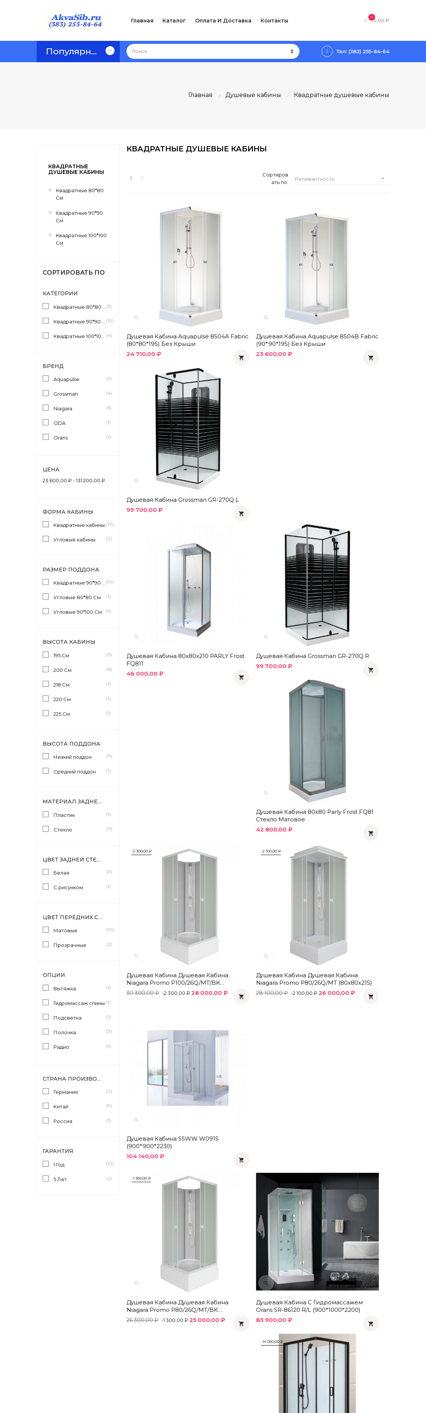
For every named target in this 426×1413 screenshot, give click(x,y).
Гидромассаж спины (80, 1002)
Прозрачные (80, 944)
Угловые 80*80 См (80, 597)
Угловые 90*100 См (80, 611)
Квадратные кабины (80, 524)
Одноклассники (326, 1296)
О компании (201, 1341)
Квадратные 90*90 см (79, 216)
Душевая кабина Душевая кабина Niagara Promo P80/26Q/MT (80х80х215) (255, 548)
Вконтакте (319, 1308)
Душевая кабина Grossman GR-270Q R (256, 424)
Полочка (80, 1032)
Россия (80, 1120)
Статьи (255, 1296)
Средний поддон (80, 771)
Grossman (80, 393)
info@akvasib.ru (56, 1366)
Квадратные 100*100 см (81, 239)
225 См (80, 713)
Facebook (319, 1321)
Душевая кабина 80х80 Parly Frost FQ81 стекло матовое (341, 424)
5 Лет (80, 1178)
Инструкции (261, 1308)
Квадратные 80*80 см (80, 194)
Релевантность (342, 178)
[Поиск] (213, 51)
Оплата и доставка (210, 1296)
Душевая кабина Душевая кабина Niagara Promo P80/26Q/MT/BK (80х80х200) (166, 680)
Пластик (80, 814)
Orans (80, 437)
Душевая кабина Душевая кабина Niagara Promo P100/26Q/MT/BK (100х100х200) (166, 548)
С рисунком (80, 887)
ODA (80, 422)
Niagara (80, 408)
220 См (80, 698)
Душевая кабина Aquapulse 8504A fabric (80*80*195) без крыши (168, 300)
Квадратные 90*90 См (80, 582)
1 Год (80, 1164)
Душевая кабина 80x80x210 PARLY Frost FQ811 (168, 424)
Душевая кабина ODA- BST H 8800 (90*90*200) (346, 680)
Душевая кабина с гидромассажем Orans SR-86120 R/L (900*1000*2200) (255, 680)
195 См (80, 655)
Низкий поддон (80, 756)
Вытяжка (80, 988)
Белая (80, 872)
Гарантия (198, 1329)
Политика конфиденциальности (213, 1312)
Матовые (80, 930)
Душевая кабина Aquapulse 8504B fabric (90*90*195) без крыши (257, 300)
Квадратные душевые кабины (76, 169)
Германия (80, 1091)
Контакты (198, 1354)
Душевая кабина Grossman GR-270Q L (346, 300)
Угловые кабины (80, 539)
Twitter (314, 1334)
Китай (80, 1106)
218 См (80, 684)
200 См (80, 669)
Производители (266, 1321)
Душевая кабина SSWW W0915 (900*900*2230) (341, 548)
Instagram (318, 1347)
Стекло (80, 829)
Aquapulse (80, 378)
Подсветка (80, 1017)
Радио (80, 1046)
